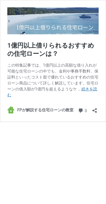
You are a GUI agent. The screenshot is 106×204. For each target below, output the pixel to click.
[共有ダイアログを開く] (95, 108)
